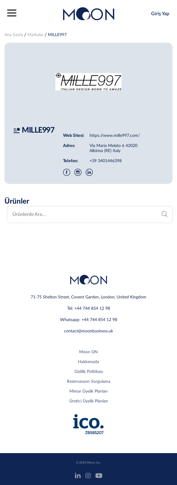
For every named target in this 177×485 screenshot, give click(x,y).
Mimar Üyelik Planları (88, 391)
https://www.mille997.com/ (115, 136)
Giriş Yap (160, 13)
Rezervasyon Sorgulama (88, 381)
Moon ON (88, 352)
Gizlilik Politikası (88, 372)
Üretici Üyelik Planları (88, 401)
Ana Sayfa (13, 35)
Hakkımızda (88, 362)
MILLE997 (57, 35)
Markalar (35, 35)
